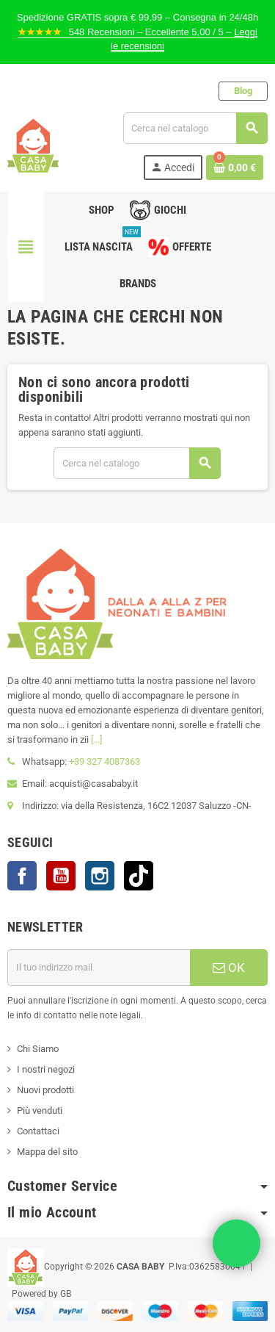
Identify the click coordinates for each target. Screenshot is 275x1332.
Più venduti (39, 1110)
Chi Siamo (38, 1048)
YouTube (61, 875)
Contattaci (38, 1131)
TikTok (138, 875)
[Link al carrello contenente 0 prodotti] (234, 167)
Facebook (22, 875)
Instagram (99, 875)
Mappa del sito (47, 1151)
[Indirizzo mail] (98, 967)
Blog (243, 90)
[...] (96, 739)
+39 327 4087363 (104, 761)
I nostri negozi (46, 1069)
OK (229, 967)
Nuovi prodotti (45, 1089)
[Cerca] (195, 128)
